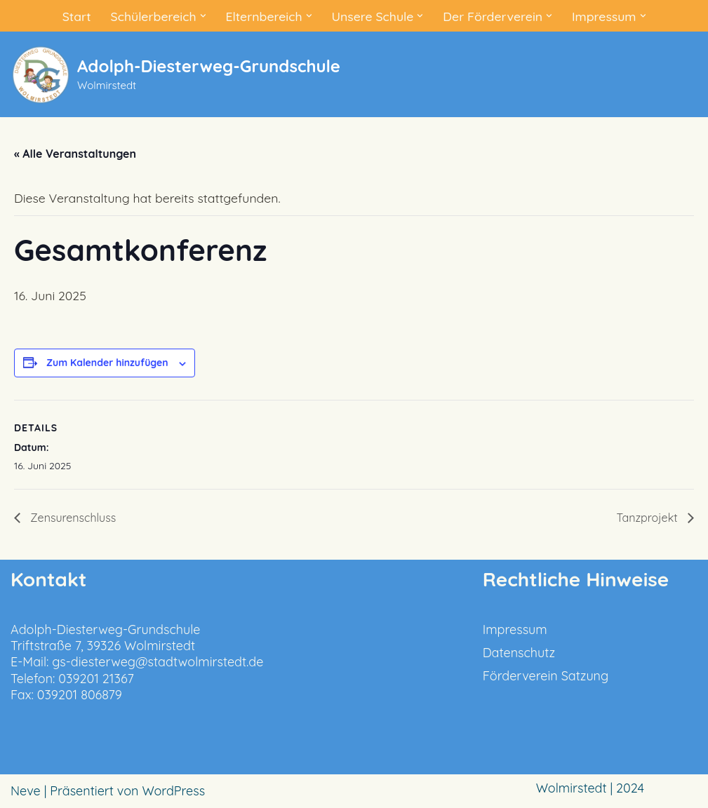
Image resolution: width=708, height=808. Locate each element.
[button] (200, 16)
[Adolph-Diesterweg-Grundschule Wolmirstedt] (175, 75)
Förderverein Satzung (546, 676)
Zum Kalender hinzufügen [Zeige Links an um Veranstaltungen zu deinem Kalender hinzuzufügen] (107, 362)
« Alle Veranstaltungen (75, 154)
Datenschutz (519, 653)
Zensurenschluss (71, 518)
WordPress (173, 791)
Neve (26, 791)
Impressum (515, 629)
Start (72, 16)
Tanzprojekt (648, 518)
